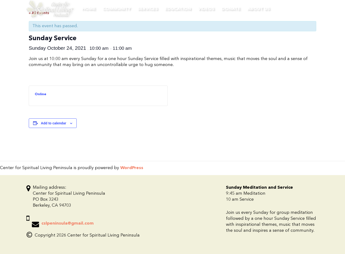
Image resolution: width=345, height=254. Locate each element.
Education (178, 9)
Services (148, 9)
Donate (230, 9)
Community (117, 9)
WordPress (131, 168)
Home (89, 9)
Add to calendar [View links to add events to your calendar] (53, 123)
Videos (206, 9)
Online (40, 94)
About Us (258, 9)
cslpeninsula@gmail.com (67, 223)
